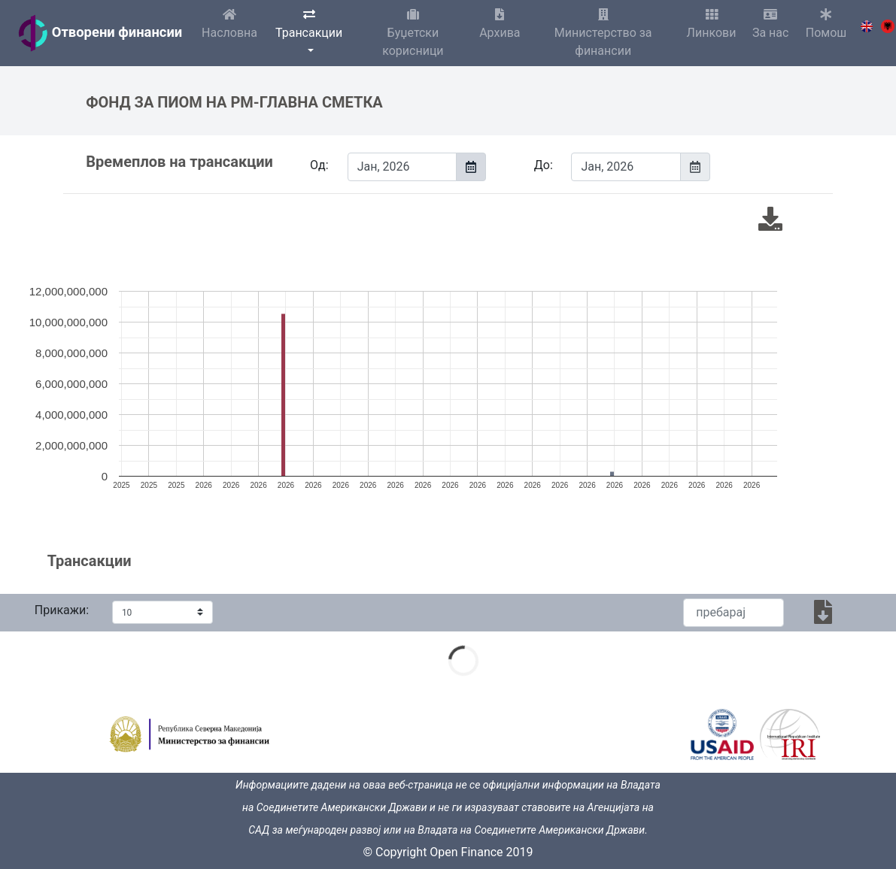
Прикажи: (62, 610)
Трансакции (309, 24)
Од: (319, 165)
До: (543, 165)
